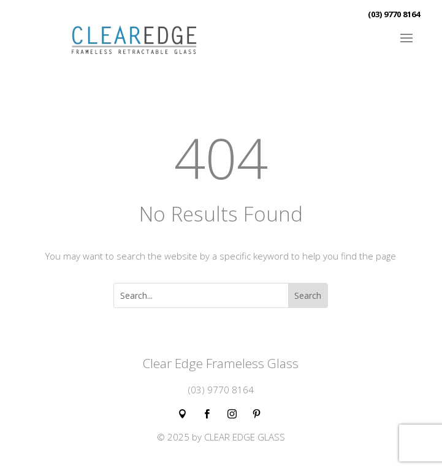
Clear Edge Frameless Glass (221, 363)
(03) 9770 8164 (394, 14)
